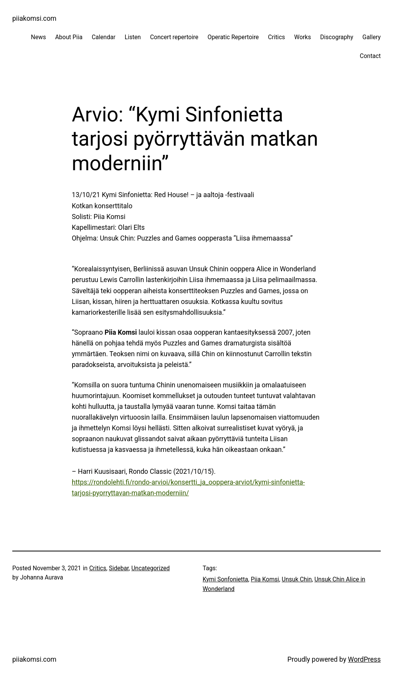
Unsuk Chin (297, 579)
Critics (97, 568)
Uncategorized (150, 568)
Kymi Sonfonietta (225, 579)
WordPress (364, 659)
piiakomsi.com (34, 18)
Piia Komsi (265, 579)
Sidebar (119, 568)
